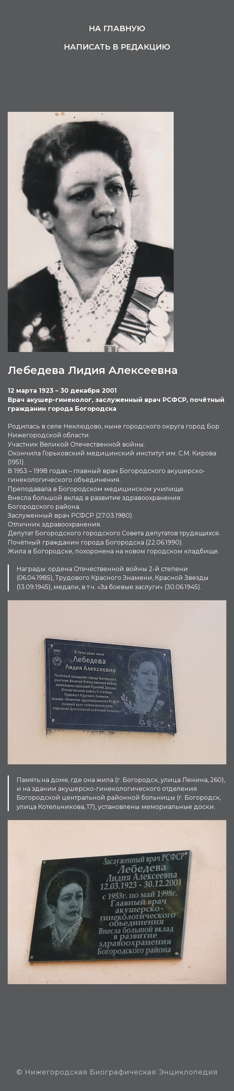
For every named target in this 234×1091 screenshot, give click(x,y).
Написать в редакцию (117, 46)
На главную (117, 28)
